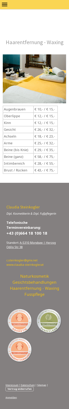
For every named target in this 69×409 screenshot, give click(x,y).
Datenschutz (28, 385)
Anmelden (11, 397)
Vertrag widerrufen (20, 389)
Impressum (12, 385)
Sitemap (41, 385)
